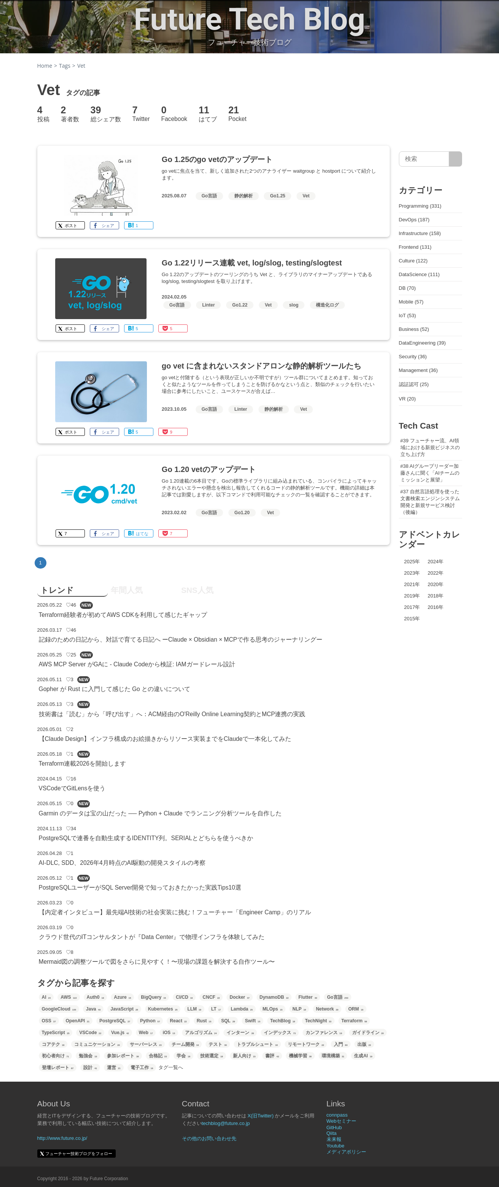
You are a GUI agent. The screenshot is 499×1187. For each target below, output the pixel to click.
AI (46, 997)
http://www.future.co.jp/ (62, 1138)
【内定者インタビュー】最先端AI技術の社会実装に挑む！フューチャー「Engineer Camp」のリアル (175, 912)
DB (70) (407, 288)
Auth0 (95, 997)
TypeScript (56, 1032)
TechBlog (282, 1020)
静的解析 (243, 196)
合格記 (158, 1055)
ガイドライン (368, 1032)
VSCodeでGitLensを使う (72, 788)
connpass (337, 1115)
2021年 (412, 584)
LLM (194, 1009)
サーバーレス (146, 1044)
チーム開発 (185, 1044)
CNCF (211, 997)
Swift (252, 1020)
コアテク (53, 1044)
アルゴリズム (201, 1032)
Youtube (335, 1146)
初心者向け (55, 1055)
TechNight (318, 1020)
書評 (272, 1055)
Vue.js (120, 1032)
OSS (49, 1020)
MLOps (272, 1009)
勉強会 (88, 1055)
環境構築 (333, 1055)
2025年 (412, 561)
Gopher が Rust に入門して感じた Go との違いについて (115, 689)
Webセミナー (342, 1121)
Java (93, 1009)
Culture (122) (413, 261)
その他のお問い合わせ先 (209, 1138)
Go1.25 (277, 196)
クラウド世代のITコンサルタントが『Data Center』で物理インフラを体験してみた (152, 937)
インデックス (280, 1032)
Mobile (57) (411, 302)
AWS (69, 997)
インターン (240, 1032)
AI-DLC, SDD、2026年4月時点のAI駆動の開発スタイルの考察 (122, 863)
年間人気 (127, 590)
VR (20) (407, 399)
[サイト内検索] (455, 159)
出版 (364, 1044)
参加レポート (123, 1055)
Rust (204, 1020)
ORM (355, 1009)
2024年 (435, 561)
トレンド (57, 590)
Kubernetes (163, 1009)
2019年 (412, 596)
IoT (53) (407, 315)
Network (327, 1009)
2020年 (435, 584)
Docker (239, 997)
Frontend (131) (415, 247)
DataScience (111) (419, 274)
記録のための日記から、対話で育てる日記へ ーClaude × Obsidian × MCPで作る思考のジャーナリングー (181, 639)
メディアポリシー (346, 1152)
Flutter (307, 997)
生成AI (363, 1055)
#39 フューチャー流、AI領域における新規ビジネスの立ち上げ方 (430, 447)
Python (150, 1020)
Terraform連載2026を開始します (82, 763)
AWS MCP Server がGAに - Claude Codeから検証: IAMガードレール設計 (137, 664)
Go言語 (209, 196)
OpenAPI (77, 1020)
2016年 (435, 607)
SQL (228, 1020)
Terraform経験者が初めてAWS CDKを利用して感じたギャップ (123, 615)
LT (216, 1009)
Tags (64, 65)
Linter (208, 305)
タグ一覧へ (170, 1067)
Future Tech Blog (249, 19)
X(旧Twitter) (260, 1116)
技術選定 (211, 1055)
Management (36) (418, 370)
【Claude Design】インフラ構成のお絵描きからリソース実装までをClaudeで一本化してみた (165, 739)
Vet (306, 196)
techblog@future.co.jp (226, 1123)
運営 (114, 1067)
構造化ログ (327, 305)
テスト (218, 1044)
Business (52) (414, 329)
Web (146, 1032)
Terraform (354, 1020)
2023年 (412, 573)
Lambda (242, 1009)
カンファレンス (324, 1032)
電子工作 (142, 1067)
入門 (341, 1044)
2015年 (412, 618)
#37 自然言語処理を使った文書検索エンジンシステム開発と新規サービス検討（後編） (430, 502)
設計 (90, 1067)
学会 (183, 1055)
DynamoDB (274, 997)
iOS (169, 1032)
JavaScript (124, 1009)
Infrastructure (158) (420, 233)
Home (45, 65)
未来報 (334, 1139)
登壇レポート (58, 1067)
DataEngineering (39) (422, 343)
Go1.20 (242, 512)
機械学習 (300, 1055)
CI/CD (184, 997)
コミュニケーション (97, 1044)
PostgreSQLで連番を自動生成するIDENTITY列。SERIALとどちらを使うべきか (146, 838)
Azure (122, 997)
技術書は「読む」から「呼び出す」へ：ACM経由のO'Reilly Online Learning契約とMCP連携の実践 (172, 714)
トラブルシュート (257, 1044)
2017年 (412, 607)
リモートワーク (306, 1044)
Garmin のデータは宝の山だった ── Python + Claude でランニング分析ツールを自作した (160, 813)
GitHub (334, 1127)
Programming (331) (420, 206)
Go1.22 (239, 305)
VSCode (90, 1032)
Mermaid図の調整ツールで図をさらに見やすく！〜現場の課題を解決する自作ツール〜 (157, 961)
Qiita (332, 1133)
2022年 (435, 573)
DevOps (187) (414, 219)
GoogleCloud (59, 1009)
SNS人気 (197, 590)
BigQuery (153, 997)
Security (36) (413, 356)
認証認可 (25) (414, 384)
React (178, 1020)
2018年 (435, 596)
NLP (299, 1009)
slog (293, 305)
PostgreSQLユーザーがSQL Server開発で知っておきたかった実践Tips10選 (140, 887)
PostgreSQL (114, 1020)
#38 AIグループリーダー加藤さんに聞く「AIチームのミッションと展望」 (429, 473)
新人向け (244, 1055)
